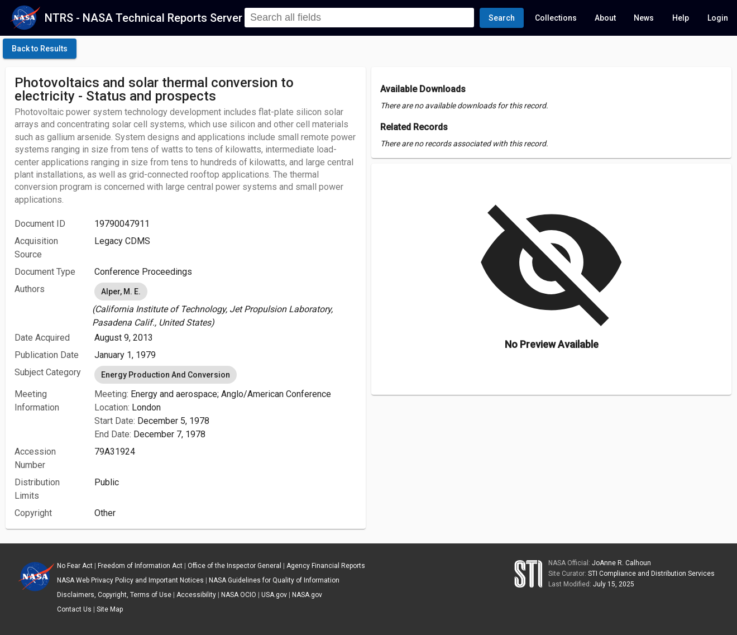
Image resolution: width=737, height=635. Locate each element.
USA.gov (274, 595)
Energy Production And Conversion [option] (165, 375)
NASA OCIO (238, 595)
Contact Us (74, 609)
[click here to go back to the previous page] (39, 49)
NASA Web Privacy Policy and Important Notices (130, 580)
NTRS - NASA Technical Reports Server (143, 18)
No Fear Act (75, 566)
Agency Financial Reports (325, 566)
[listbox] (225, 305)
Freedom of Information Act (140, 566)
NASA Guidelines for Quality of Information (274, 580)
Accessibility (196, 595)
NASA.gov (307, 595)
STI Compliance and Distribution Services (651, 573)
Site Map (110, 609)
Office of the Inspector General (234, 566)
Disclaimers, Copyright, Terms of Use (114, 595)
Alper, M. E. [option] (120, 291)
